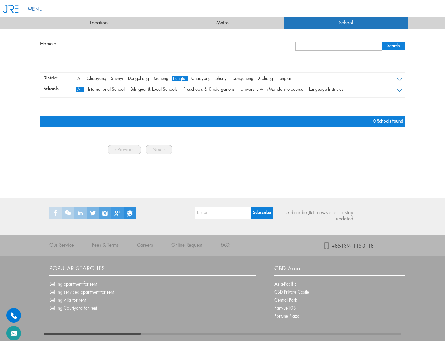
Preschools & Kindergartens (209, 89)
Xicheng (161, 78)
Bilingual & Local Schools (153, 89)
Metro (222, 23)
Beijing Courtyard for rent (73, 308)
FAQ (225, 245)
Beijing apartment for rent (73, 284)
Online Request (186, 245)
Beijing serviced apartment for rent (81, 292)
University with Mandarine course (271, 89)
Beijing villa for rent (67, 300)
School (346, 23)
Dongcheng (138, 78)
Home (46, 44)
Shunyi (117, 78)
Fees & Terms (105, 245)
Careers (145, 245)
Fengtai (180, 78)
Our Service (61, 245)
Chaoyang (96, 78)
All (79, 78)
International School (106, 89)
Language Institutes (326, 89)
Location (99, 23)
